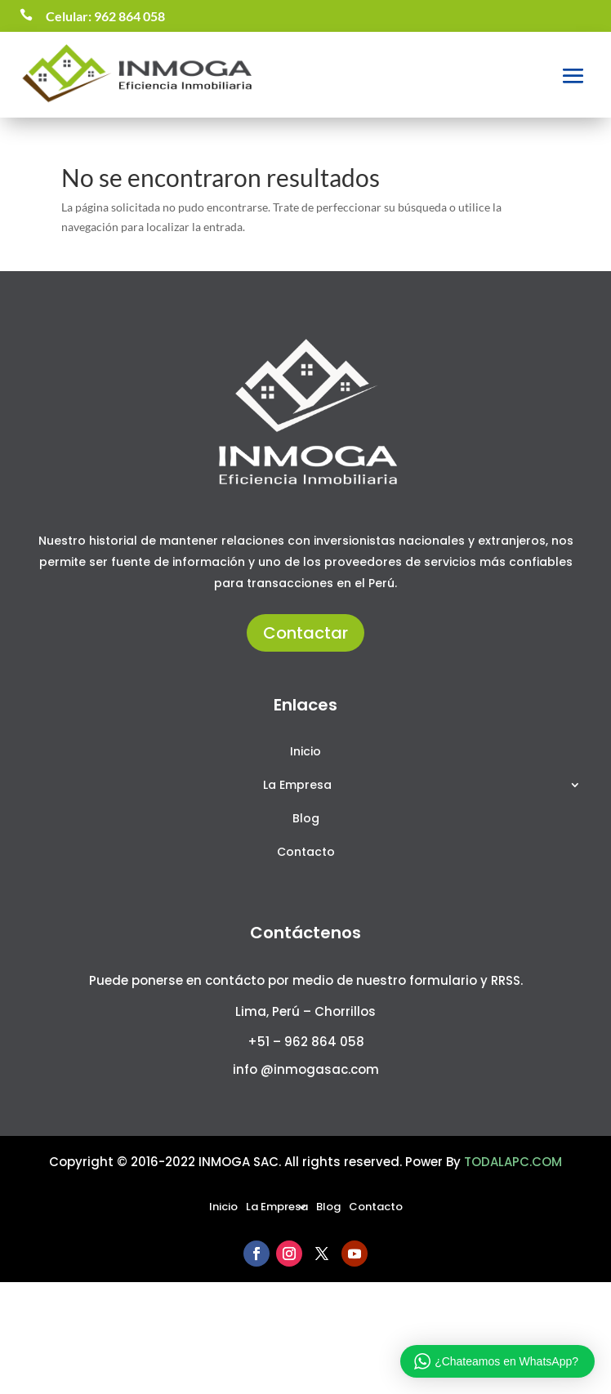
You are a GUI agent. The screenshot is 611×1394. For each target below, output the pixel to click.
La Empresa (297, 786)
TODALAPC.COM (513, 1161)
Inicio (305, 752)
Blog (305, 819)
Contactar (305, 632)
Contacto (306, 853)
